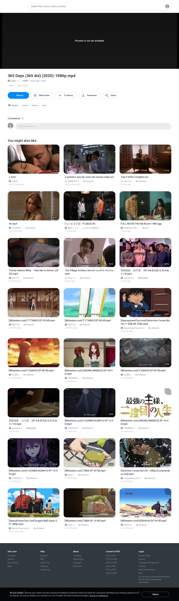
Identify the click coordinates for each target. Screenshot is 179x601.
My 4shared (86, 181)
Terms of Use (144, 556)
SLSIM (13, 375)
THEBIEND (71, 378)
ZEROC (125, 525)
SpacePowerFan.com (132, 328)
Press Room (13, 563)
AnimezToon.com (18, 528)
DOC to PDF (111, 556)
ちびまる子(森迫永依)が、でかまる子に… (90, 228)
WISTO (13, 325)
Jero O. (125, 181)
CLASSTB (70, 428)
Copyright (77, 563)
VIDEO (24, 81)
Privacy (142, 559)
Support (44, 556)
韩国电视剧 (141, 278)
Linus (12, 81)
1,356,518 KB (22, 86)
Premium (12, 556)
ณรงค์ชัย (14, 228)
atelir (68, 475)
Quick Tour (45, 563)
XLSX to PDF (111, 573)
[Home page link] (17, 6)
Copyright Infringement (149, 563)
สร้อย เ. (69, 278)
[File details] (33, 159)
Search (11, 559)
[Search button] (159, 6)
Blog (10, 566)
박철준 (13, 181)
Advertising (78, 559)
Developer (77, 566)
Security (142, 566)
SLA (140, 573)
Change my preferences (99, 596)
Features (44, 566)
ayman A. (126, 278)
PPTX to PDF (111, 559)
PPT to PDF (111, 570)
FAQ (42, 559)
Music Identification (147, 570)
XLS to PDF (111, 566)
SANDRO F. (71, 181)
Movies (144, 228)
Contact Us (45, 570)
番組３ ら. (70, 228)
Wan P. (13, 278)
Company (77, 556)
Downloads (28, 228)
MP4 (11, 86)
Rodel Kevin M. (128, 228)
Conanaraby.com (130, 478)
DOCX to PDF (111, 563)
